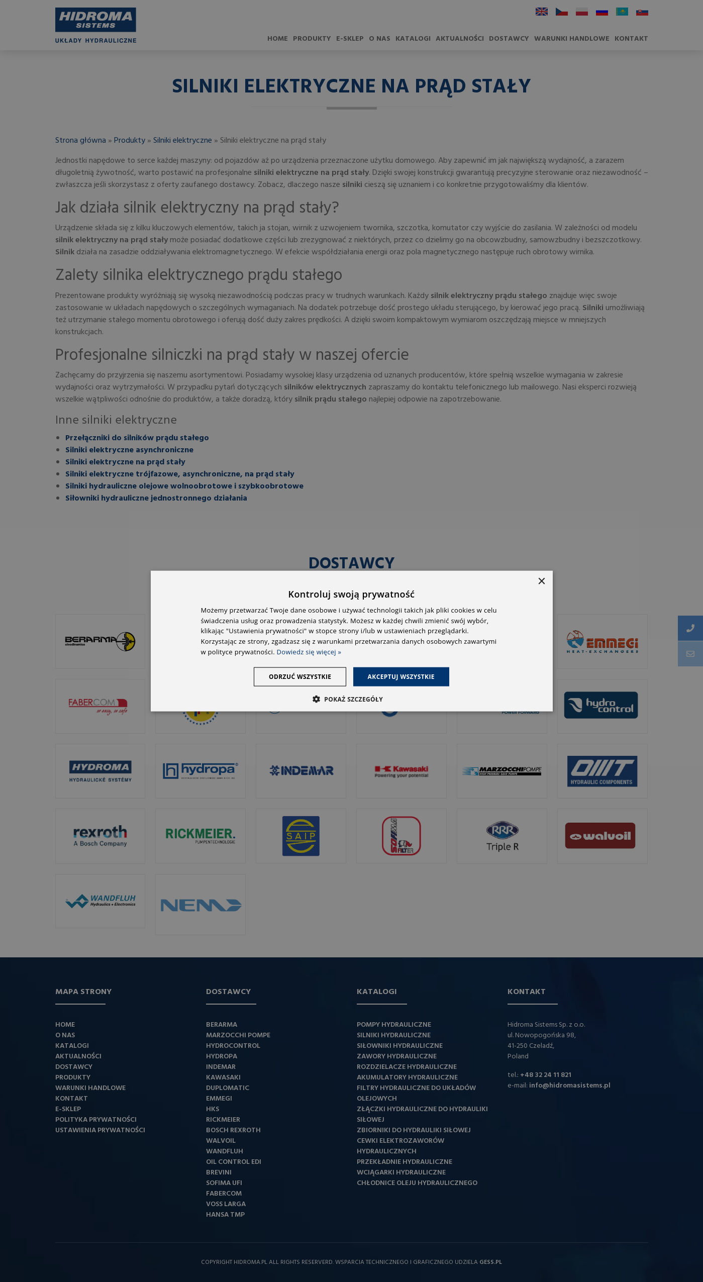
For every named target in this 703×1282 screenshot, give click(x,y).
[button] (351, 699)
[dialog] (351, 641)
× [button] (541, 581)
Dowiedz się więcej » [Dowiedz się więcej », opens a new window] (309, 651)
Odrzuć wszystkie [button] (299, 676)
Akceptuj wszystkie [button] (401, 676)
